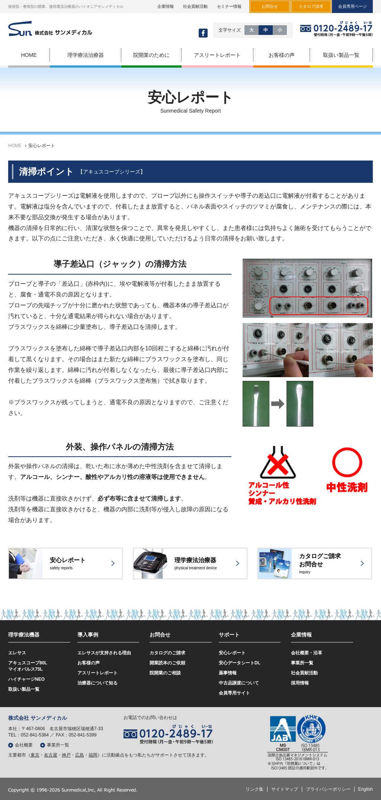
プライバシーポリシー (328, 789)
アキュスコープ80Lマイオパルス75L (27, 666)
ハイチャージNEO (26, 679)
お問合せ (160, 635)
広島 (79, 755)
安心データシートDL (239, 662)
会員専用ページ (352, 6)
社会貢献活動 (195, 6)
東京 (35, 755)
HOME (15, 145)
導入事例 (87, 635)
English (365, 789)
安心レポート (41, 145)
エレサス (17, 652)
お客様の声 (88, 662)
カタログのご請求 (167, 652)
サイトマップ (284, 789)
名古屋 (50, 755)
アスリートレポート (97, 673)
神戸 (66, 755)
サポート (229, 635)
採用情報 (300, 683)
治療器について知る (97, 683)
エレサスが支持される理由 (104, 652)
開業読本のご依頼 (167, 662)
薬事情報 (228, 673)
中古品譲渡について (239, 683)
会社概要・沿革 (306, 652)
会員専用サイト (234, 693)
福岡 (93, 755)
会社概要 (24, 745)
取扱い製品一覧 (23, 689)
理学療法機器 (23, 635)
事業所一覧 (302, 662)
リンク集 (254, 789)
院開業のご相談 (165, 673)
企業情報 (165, 6)
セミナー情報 (229, 6)
